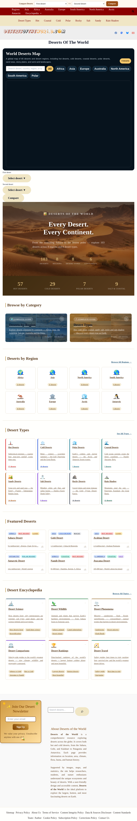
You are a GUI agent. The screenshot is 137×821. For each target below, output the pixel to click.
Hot (37, 20)
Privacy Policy (23, 812)
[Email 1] (133, 33)
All (50, 68)
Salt (88, 20)
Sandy (98, 20)
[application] (40, 13)
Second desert (8, 184)
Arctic (112, 9)
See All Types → (124, 434)
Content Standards (122, 812)
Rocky (78, 20)
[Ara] (82, 711)
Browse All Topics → (122, 594)
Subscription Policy (67, 818)
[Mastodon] (121, 33)
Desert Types (24, 20)
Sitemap (10, 812)
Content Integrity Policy (72, 812)
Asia (26, 9)
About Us (36, 812)
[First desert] (50, 3)
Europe (61, 9)
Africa (37, 9)
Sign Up (20, 727)
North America (96, 9)
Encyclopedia (33, 13)
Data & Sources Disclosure (98, 812)
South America (77, 9)
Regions (16, 9)
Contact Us (104, 818)
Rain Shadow (112, 20)
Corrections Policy (88, 818)
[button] (133, 11)
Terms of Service (50, 812)
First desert (7, 172)
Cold (58, 20)
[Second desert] (88, 3)
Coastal (47, 20)
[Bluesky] (127, 33)
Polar (68, 20)
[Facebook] (116, 33)
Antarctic (16, 13)
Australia (49, 9)
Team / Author (35, 818)
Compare (112, 4)
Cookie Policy (50, 818)
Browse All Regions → (121, 362)
